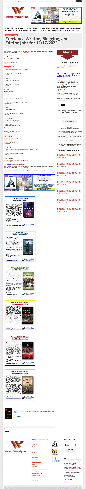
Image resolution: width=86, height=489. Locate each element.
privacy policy (67, 481)
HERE (63, 84)
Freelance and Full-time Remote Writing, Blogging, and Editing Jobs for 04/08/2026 (69, 173)
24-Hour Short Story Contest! (57, 30)
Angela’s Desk (9, 28)
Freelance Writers (8, 55)
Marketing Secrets (39, 30)
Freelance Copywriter (8, 127)
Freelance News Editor (9, 58)
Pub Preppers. (71, 469)
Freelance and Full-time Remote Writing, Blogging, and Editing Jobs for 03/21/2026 (69, 200)
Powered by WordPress (64, 487)
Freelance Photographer (9, 153)
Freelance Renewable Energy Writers (12, 160)
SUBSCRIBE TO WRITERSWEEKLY (12, 170)
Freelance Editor (7, 62)
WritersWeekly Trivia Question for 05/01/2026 (67, 66)
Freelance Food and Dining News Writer (12, 69)
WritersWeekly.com (12, 487)
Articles (42, 28)
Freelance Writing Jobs (11, 35)
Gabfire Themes (78, 487)
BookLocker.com (74, 468)
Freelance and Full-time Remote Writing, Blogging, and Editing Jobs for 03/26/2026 (69, 191)
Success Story (74, 30)
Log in (58, 487)
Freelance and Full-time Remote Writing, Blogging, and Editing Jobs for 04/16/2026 (69, 164)
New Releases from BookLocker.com (68, 28)
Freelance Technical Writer (9, 156)
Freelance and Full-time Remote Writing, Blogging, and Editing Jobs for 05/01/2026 (69, 155)
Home (5, 1)
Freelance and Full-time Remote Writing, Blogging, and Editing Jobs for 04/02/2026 (69, 182)
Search (73, 1)
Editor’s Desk (19, 28)
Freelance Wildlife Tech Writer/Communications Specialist (16, 149)
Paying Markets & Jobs (23, 30)
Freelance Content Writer (9, 142)
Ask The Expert (10, 30)
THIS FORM (26, 52)
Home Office (50, 28)
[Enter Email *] (69, 117)
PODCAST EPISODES (32, 28)
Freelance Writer (7, 131)
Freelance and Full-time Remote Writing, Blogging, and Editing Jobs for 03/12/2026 (69, 209)
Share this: (6, 428)
